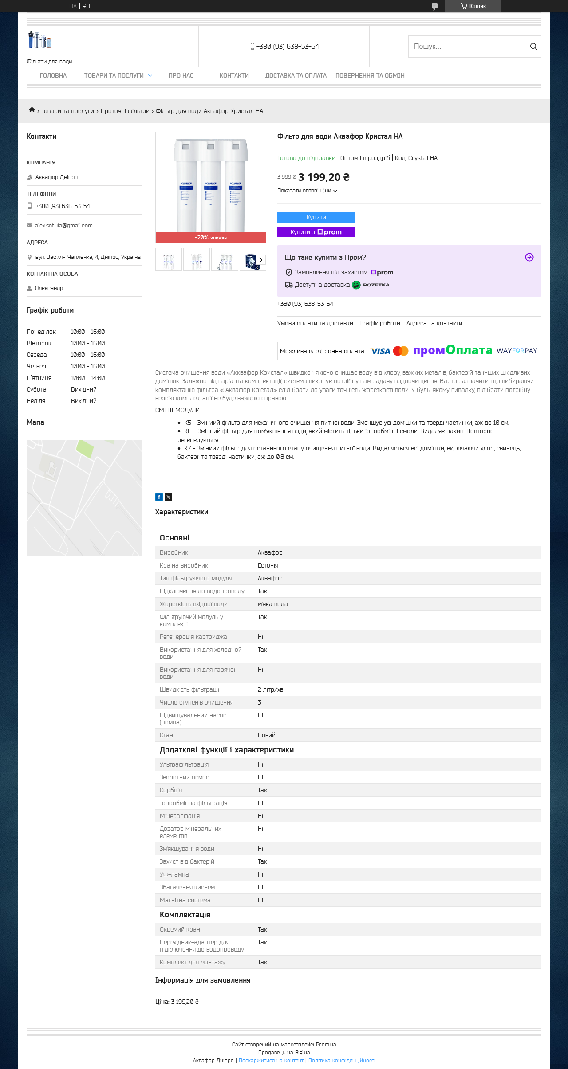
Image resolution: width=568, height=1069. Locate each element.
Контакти (234, 75)
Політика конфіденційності (341, 1060)
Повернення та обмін (370, 75)
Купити (316, 217)
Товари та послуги (114, 75)
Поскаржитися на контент (271, 1060)
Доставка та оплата (296, 75)
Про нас (181, 75)
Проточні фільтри (125, 110)
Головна (53, 75)
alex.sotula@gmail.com (64, 225)
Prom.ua (326, 1044)
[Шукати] (533, 46)
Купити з (316, 232)
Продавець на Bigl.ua (284, 1052)
